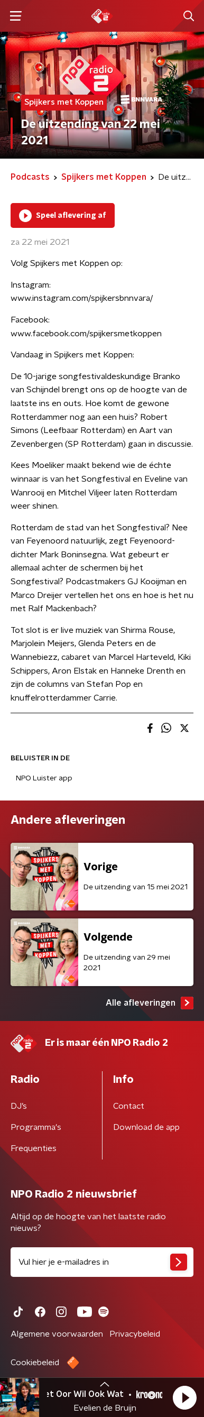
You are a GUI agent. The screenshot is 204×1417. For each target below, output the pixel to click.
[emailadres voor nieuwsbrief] (102, 1262)
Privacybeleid (134, 1334)
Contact (128, 1106)
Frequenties (34, 1148)
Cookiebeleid (35, 1362)
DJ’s (19, 1106)
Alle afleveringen (149, 1003)
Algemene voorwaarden (57, 1334)
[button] (184, 1397)
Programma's (36, 1127)
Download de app (146, 1127)
